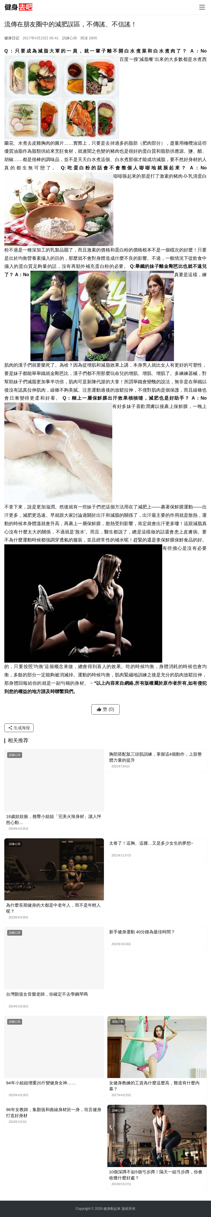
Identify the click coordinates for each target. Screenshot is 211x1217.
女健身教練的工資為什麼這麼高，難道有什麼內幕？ (154, 1085)
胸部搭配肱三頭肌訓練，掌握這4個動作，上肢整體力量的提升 (155, 757)
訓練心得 (69, 38)
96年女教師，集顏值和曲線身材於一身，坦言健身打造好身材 (53, 1112)
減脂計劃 (117, 1021)
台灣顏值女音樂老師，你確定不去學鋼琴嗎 (47, 994)
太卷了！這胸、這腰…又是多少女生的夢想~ (151, 843)
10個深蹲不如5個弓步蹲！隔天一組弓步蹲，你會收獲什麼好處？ (155, 1174)
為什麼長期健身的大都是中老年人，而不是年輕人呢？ (53, 908)
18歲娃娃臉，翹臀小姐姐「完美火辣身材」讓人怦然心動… (53, 819)
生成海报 (19, 728)
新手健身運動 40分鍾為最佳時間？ (142, 931)
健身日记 (11, 38)
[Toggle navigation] (202, 7)
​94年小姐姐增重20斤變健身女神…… (41, 1082)
